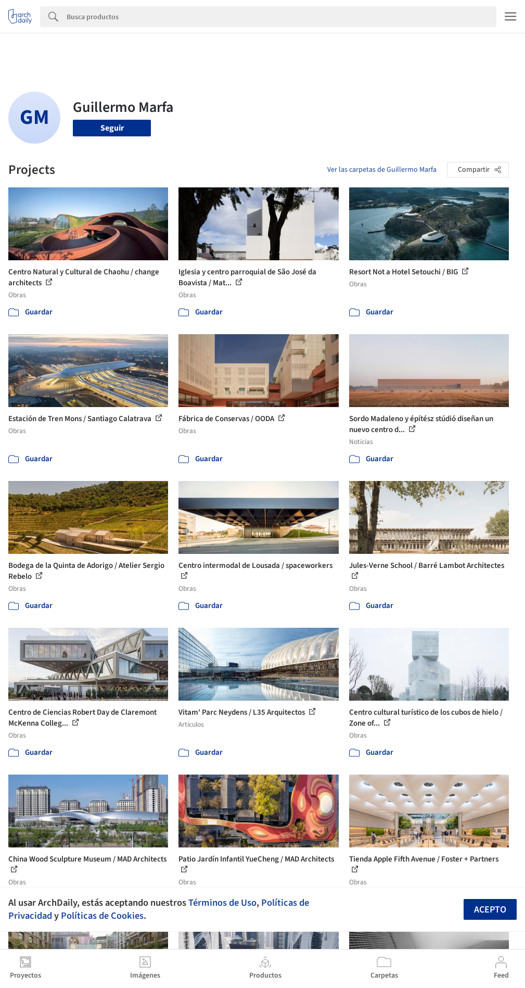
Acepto (490, 909)
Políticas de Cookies (102, 915)
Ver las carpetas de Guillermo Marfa (382, 169)
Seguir (112, 128)
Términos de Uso (222, 902)
